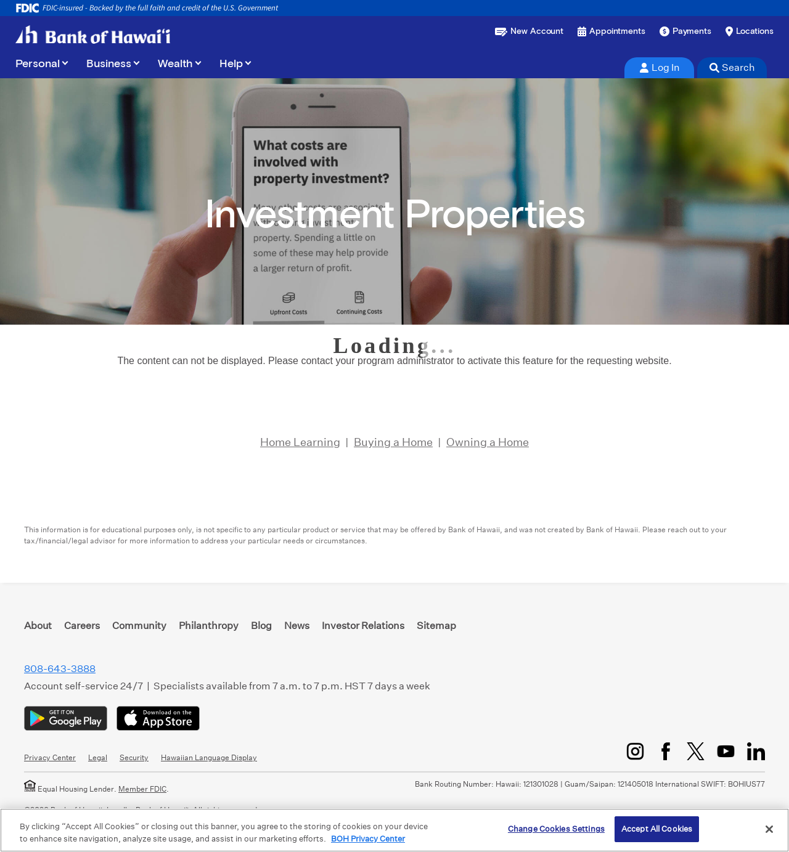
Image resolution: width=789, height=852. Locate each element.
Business (108, 64)
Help (231, 64)
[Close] (769, 829)
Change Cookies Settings (556, 829)
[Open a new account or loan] (529, 31)
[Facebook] (665, 751)
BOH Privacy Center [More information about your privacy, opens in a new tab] (368, 839)
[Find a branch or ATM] (750, 31)
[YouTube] (726, 751)
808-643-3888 (60, 669)
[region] (394, 830)
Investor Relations (363, 625)
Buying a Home (393, 442)
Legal (97, 757)
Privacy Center (50, 757)
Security (134, 757)
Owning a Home (487, 442)
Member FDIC (142, 789)
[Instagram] (635, 751)
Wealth (175, 64)
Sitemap (436, 625)
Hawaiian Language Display (209, 757)
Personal (37, 64)
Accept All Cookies (656, 829)
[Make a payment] (685, 31)
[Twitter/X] (696, 751)
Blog (261, 625)
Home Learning (300, 442)
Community (139, 625)
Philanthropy (209, 625)
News (296, 625)
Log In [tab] (659, 67)
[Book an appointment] (611, 31)
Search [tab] (732, 67)
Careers (82, 625)
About (38, 625)
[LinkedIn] (756, 751)
